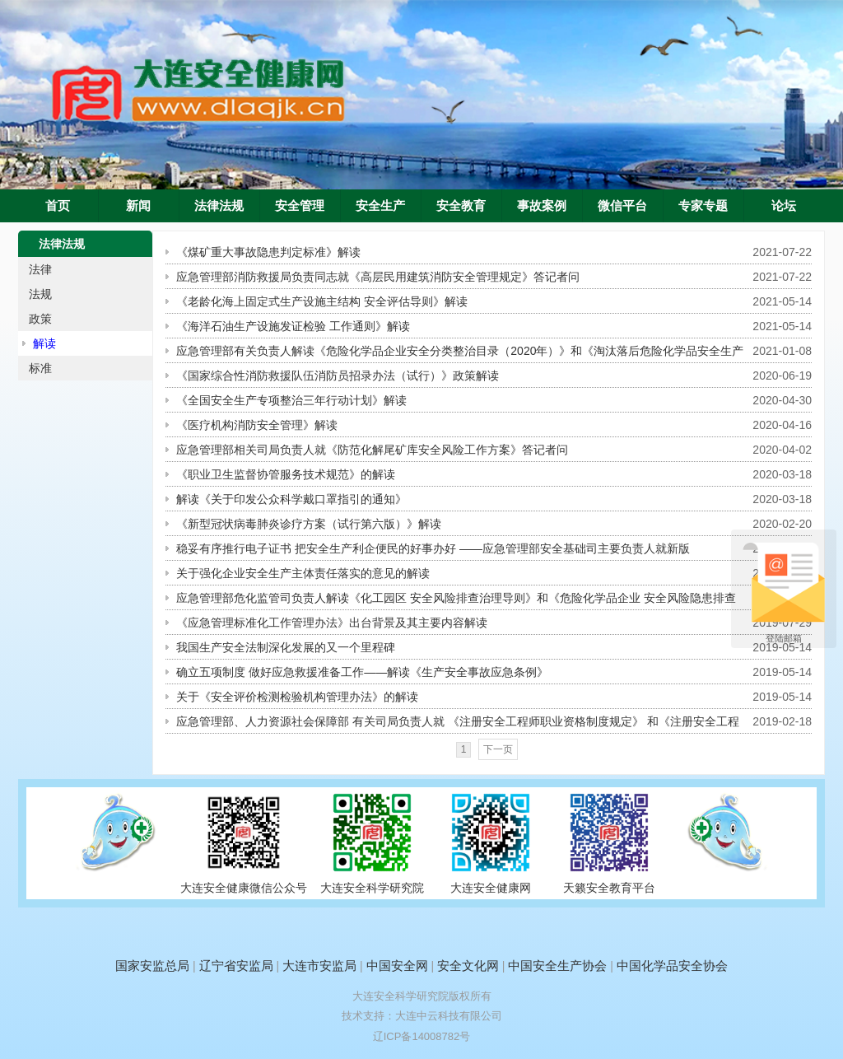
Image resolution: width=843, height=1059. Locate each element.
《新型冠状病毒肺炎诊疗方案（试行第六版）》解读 (308, 523)
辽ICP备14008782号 (422, 1036)
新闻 (138, 205)
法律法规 (219, 205)
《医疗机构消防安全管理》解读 (257, 425)
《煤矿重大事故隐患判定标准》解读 (268, 252)
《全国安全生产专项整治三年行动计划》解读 (291, 400)
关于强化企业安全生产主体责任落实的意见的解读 (303, 573)
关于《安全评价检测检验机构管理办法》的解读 (297, 696)
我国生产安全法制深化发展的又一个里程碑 (285, 647)
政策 (40, 318)
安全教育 (461, 205)
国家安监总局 (152, 966)
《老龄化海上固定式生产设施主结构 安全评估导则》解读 (322, 301)
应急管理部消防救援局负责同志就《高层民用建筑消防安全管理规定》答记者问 (378, 276)
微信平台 (622, 205)
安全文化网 (468, 966)
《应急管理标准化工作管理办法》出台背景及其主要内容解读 (331, 622)
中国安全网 (397, 966)
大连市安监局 (319, 966)
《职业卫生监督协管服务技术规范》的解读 (285, 474)
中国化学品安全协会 (672, 966)
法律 (40, 269)
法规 (40, 294)
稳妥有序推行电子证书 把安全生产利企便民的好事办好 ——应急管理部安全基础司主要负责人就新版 (433, 548)
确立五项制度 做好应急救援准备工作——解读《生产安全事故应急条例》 (362, 672)
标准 (40, 368)
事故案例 (541, 205)
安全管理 (299, 205)
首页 (57, 205)
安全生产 (380, 205)
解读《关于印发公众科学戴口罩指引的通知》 (291, 499)
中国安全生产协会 (557, 966)
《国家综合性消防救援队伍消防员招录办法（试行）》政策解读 (337, 375)
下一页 (498, 749)
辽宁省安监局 (236, 966)
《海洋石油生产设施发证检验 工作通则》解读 (293, 326)
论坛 (783, 205)
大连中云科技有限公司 (448, 1016)
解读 (44, 343)
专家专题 (703, 205)
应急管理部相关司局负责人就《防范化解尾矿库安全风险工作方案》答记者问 (372, 449)
